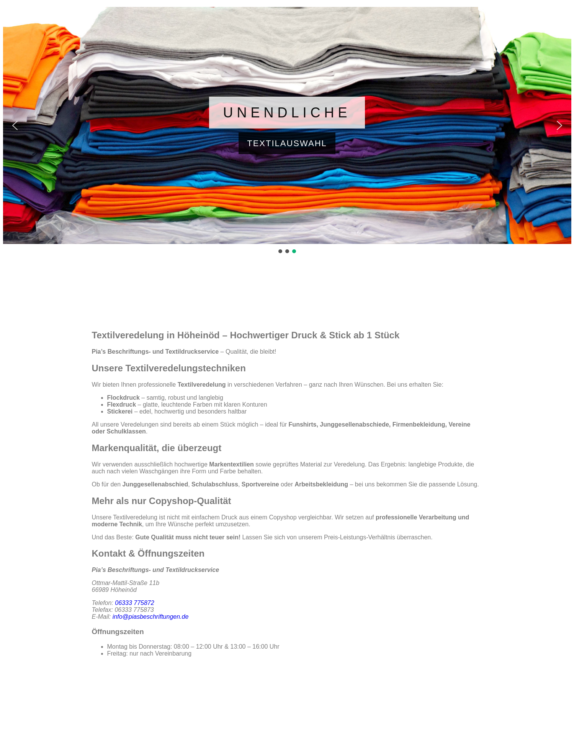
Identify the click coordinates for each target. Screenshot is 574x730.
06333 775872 (134, 603)
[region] (287, 131)
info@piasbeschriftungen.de (151, 616)
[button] (287, 125)
